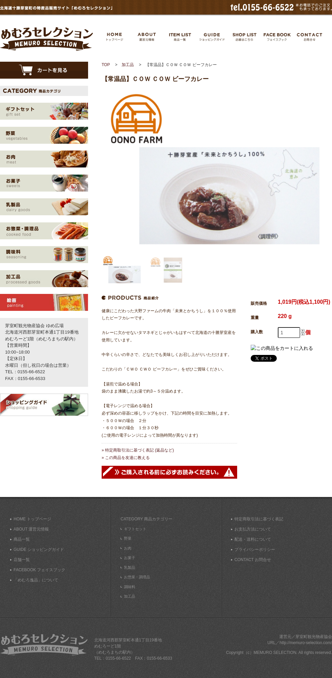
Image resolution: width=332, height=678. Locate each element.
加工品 (128, 64)
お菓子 (129, 558)
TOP (106, 64)
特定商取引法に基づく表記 (258, 519)
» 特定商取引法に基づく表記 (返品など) (138, 450)
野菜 (127, 538)
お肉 (127, 548)
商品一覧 (22, 539)
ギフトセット (135, 529)
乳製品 (129, 567)
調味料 (129, 587)
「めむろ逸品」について (36, 580)
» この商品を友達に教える (126, 457)
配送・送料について (252, 539)
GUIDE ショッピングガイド (39, 549)
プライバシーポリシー (254, 549)
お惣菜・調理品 (137, 577)
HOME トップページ (32, 519)
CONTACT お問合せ (252, 559)
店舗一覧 (22, 559)
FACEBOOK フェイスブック (39, 569)
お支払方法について (252, 529)
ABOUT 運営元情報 (31, 529)
